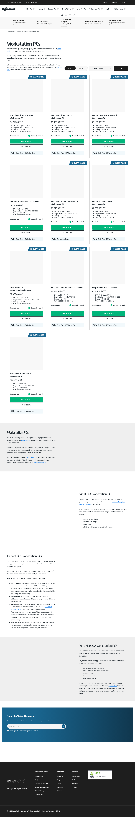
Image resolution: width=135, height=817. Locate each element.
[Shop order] (101, 68)
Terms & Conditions (41, 787)
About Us (60, 776)
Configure (27, 147)
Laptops (108, 9)
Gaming (41, 9)
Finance (114, 2)
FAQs (36, 780)
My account (76, 776)
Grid (71, 68)
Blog (58, 780)
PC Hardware (120, 9)
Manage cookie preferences (17, 789)
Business (105, 2)
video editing (117, 502)
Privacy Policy (39, 791)
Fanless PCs (53, 9)
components (29, 457)
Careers (59, 783)
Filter (122, 68)
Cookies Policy (39, 794)
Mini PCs (30, 9)
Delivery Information (42, 783)
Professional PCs (96, 9)
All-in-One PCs (81, 9)
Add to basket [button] (26, 141)
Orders (74, 780)
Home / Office (68, 9)
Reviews (123, 2)
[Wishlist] (66, 15)
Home (9, 32)
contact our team (40, 463)
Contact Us (38, 776)
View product (26, 233)
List (80, 68)
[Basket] (74, 15)
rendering (88, 504)
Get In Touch (30, 2)
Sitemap (60, 787)
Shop (13, 32)
